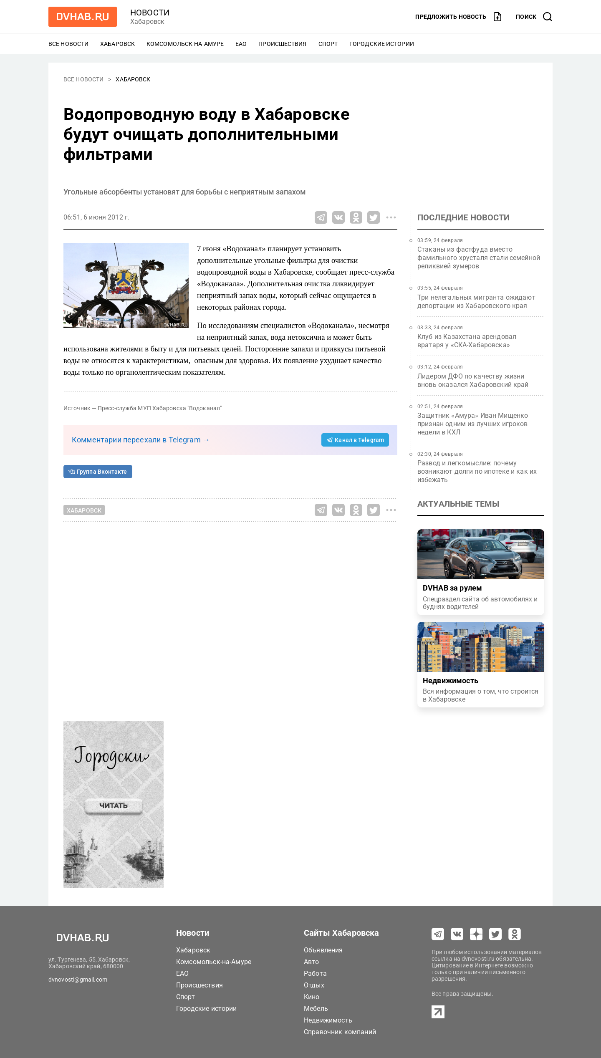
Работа (315, 973)
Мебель (316, 1009)
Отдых (314, 985)
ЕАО (241, 43)
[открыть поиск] (534, 17)
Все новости (68, 43)
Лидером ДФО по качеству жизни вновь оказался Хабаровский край (473, 380)
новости (149, 13)
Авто (311, 962)
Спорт (328, 43)
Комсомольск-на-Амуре (185, 43)
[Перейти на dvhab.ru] (82, 17)
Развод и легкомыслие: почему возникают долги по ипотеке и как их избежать (477, 471)
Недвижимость (328, 1020)
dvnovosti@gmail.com (77, 979)
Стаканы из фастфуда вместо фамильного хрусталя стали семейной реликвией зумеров (478, 257)
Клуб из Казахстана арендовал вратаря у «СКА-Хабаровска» (466, 341)
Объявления (323, 950)
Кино (312, 997)
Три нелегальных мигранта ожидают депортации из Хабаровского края (476, 301)
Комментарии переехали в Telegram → (141, 439)
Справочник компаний (340, 1032)
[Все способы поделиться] (391, 217)
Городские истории (381, 43)
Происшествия (282, 43)
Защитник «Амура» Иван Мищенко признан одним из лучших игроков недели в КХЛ (472, 424)
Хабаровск (117, 43)
